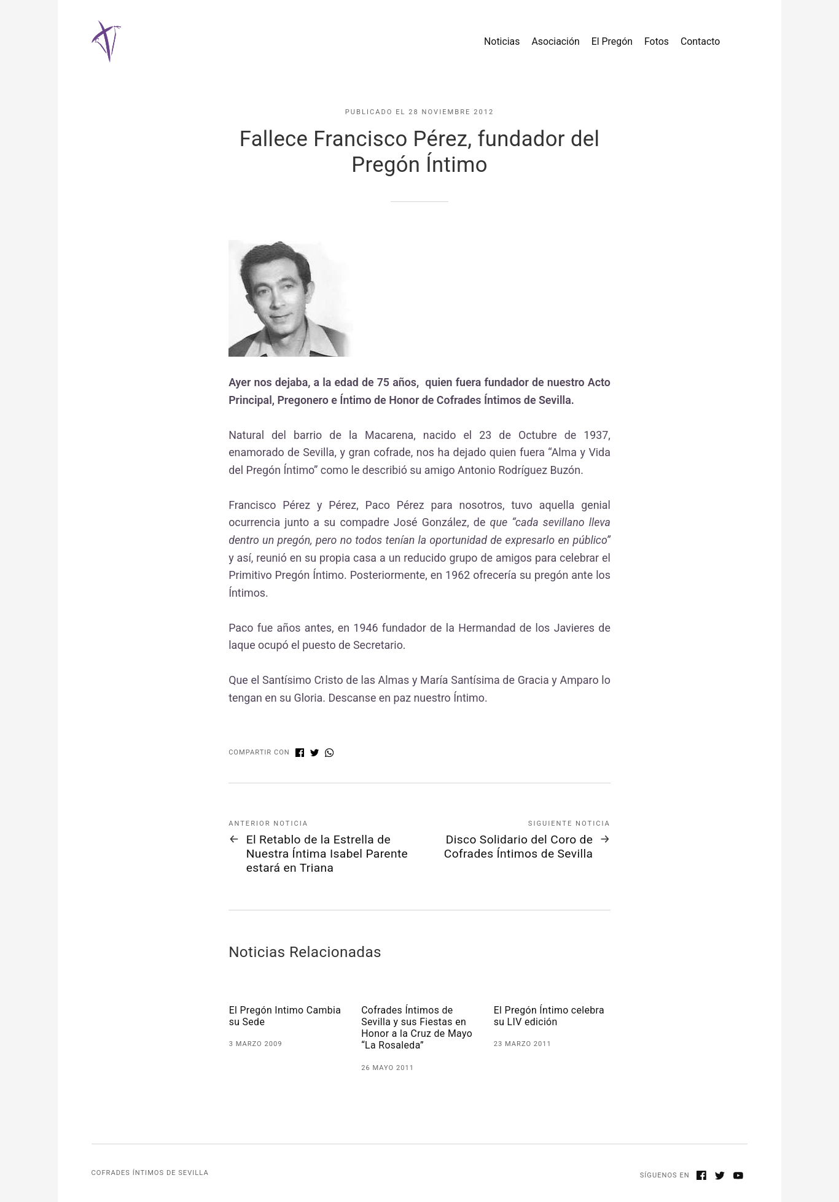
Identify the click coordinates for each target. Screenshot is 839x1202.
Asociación (555, 41)
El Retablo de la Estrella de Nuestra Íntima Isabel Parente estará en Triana (327, 853)
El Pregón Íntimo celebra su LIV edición (549, 1016)
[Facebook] (701, 1176)
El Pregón (612, 41)
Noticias (502, 41)
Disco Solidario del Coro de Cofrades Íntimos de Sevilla (518, 846)
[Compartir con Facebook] (299, 754)
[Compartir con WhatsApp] (329, 754)
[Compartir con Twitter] (314, 754)
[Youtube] (738, 1176)
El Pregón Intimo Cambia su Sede (285, 1016)
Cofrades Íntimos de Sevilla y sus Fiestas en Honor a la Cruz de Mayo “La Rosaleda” (416, 1027)
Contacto (700, 41)
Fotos (656, 41)
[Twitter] (720, 1176)
